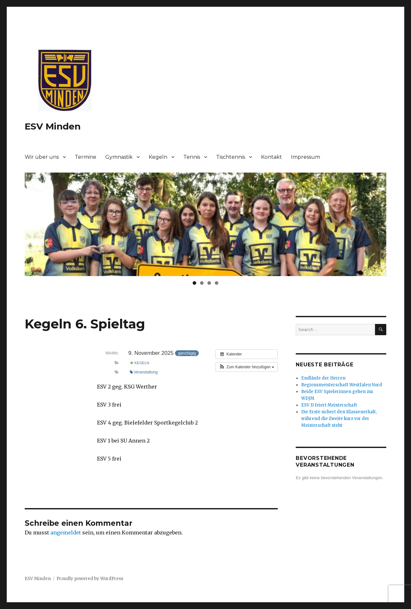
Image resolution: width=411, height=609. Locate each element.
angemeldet (65, 532)
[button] (246, 367)
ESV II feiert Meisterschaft (329, 405)
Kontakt (271, 157)
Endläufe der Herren (323, 378)
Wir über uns (42, 157)
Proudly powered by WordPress (90, 578)
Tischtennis (230, 157)
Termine (85, 157)
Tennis (191, 157)
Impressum (305, 157)
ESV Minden (53, 126)
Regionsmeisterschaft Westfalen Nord (341, 385)
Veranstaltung (144, 372)
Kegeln (158, 157)
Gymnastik (119, 157)
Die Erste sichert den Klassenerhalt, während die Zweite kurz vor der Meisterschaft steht (339, 418)
